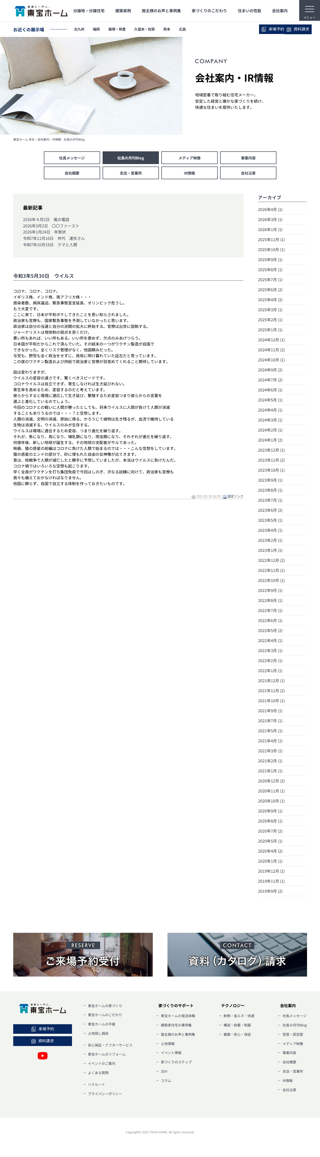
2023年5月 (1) (270, 521)
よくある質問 (98, 1073)
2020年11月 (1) (271, 792)
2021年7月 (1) (270, 721)
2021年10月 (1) (271, 701)
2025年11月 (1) (271, 240)
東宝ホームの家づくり (105, 1006)
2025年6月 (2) (270, 290)
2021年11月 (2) (271, 691)
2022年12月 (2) (271, 561)
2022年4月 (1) (270, 641)
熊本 (180, 29)
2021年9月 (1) (270, 711)
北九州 (80, 29)
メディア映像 (189, 158)
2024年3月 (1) (270, 421)
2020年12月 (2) (271, 782)
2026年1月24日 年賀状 (44, 233)
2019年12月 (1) (271, 872)
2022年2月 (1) (270, 661)
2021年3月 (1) (270, 752)
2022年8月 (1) (270, 601)
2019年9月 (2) (270, 892)
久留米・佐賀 (155, 29)
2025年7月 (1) (270, 280)
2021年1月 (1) (270, 772)
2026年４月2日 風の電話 (46, 220)
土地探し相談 (98, 1034)
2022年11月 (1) (271, 571)
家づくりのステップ (176, 1062)
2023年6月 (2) (270, 511)
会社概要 (72, 174)
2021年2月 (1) (270, 762)
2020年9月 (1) (270, 812)
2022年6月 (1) (270, 621)
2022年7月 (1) (270, 611)
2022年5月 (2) (270, 631)
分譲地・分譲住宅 (89, 10)
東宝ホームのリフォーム (107, 1055)
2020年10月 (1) (271, 802)
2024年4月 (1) (270, 411)
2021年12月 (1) (271, 681)
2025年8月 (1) (270, 270)
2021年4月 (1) (270, 742)
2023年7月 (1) (270, 501)
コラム (166, 1081)
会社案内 (280, 10)
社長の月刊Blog (74, 139)
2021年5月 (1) (270, 731)
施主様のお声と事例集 (161, 10)
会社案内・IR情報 (49, 139)
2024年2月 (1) (270, 431)
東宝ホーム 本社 (24, 139)
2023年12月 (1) (271, 451)
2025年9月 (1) (270, 260)
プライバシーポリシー (105, 1094)
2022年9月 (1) (270, 591)
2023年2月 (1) (270, 541)
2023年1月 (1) (270, 551)
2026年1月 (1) (270, 230)
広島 (198, 29)
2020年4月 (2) (270, 852)
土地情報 (168, 1044)
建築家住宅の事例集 (176, 1026)
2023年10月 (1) (271, 471)
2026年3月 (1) (270, 220)
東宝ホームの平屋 (101, 1025)
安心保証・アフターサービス (110, 1045)
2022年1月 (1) (270, 671)
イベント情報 (171, 1053)
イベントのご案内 (101, 1064)
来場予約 (238, 29)
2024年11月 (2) (271, 351)
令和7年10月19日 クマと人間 (50, 245)
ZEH (164, 1072)
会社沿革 (248, 174)
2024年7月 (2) (270, 381)
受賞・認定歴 (293, 1035)
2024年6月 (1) (270, 391)
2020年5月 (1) (270, 842)
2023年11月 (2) (271, 461)
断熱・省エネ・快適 (239, 1016)
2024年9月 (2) (270, 371)
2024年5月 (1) (270, 401)
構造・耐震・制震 (237, 1026)
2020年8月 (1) (270, 822)
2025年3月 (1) (270, 310)
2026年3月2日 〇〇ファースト (51, 226)
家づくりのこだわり (209, 10)
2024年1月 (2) (270, 441)
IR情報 (189, 174)
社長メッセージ (72, 158)
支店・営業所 (130, 174)
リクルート (96, 1085)
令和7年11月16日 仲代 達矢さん (54, 239)
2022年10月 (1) (271, 581)
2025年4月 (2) (270, 300)
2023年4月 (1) (270, 531)
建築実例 (123, 10)
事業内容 (248, 158)
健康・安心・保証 (237, 1035)
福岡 (100, 29)
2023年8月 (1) (270, 491)
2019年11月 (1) (271, 882)
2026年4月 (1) (270, 210)
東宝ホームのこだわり (105, 1015)
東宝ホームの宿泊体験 (178, 1016)
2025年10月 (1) (271, 250)
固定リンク (235, 497)
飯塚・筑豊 (123, 29)
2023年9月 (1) (270, 481)
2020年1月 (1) (270, 862)
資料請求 (285, 29)
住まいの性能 (249, 10)
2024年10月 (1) (271, 361)
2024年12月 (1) (271, 341)
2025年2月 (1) (270, 320)
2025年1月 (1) (270, 331)
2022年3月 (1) (270, 651)
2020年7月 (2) (270, 832)
